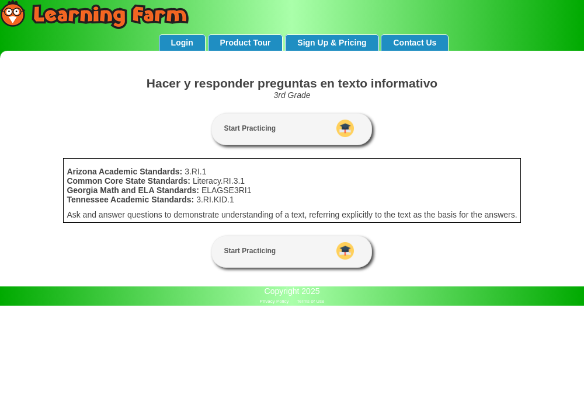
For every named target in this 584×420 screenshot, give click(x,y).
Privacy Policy (274, 301)
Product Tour (245, 42)
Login (182, 42)
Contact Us (414, 42)
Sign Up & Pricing (331, 42)
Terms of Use (310, 301)
